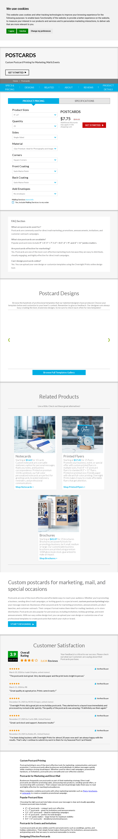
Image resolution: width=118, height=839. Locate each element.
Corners (17, 151)
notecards (26, 789)
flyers (85, 787)
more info (30, 195)
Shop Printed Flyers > (74, 483)
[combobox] (34, 110)
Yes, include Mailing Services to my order (32, 198)
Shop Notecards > (25, 483)
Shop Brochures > (48, 554)
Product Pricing (33, 96)
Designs (29, 85)
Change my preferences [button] (41, 31)
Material (17, 139)
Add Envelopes (21, 184)
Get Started (16, 72)
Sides (15, 128)
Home (15, 81)
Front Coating (20, 162)
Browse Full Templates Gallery (59, 368)
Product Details (108, 85)
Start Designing (21, 620)
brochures (93, 787)
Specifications (84, 96)
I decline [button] (22, 31)
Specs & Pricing (10, 85)
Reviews (88, 85)
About (68, 85)
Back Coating (20, 173)
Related (49, 85)
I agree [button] (11, 31)
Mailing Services (18, 195)
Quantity (17, 117)
